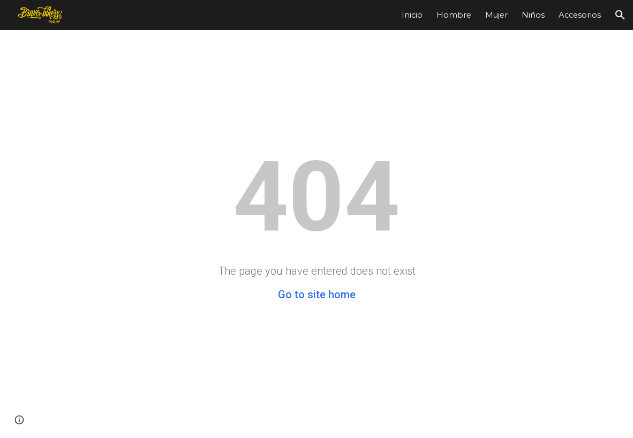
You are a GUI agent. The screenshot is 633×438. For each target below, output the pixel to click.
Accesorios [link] (580, 15)
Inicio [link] (412, 15)
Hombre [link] (453, 15)
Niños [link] (533, 15)
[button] (620, 15)
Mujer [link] (496, 15)
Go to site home (317, 294)
